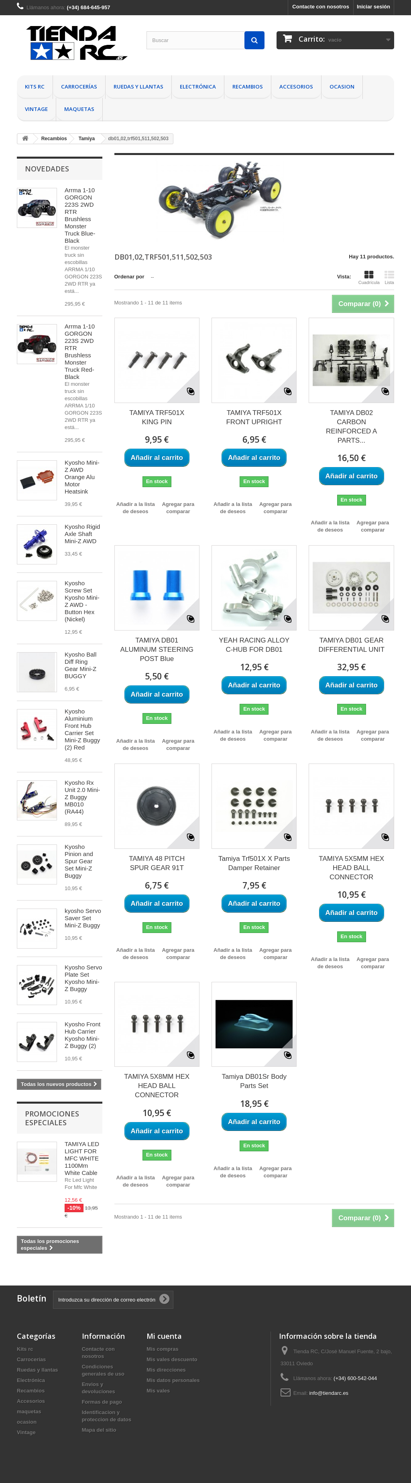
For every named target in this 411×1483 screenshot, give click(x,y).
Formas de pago (102, 1402)
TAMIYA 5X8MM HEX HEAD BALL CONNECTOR (156, 1086)
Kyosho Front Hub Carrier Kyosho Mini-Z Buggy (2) (82, 1035)
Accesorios (296, 86)
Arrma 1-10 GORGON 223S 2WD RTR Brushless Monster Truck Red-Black (80, 351)
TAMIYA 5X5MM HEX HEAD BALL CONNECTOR (351, 868)
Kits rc (35, 86)
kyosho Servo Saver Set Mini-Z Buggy (83, 918)
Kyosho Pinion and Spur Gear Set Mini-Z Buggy (79, 861)
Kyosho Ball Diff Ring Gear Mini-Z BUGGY (80, 665)
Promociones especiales (52, 1118)
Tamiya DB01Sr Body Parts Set (254, 1081)
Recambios (247, 86)
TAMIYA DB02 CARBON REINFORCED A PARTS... (351, 426)
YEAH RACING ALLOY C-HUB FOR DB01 (254, 645)
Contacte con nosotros (320, 7)
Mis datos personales (172, 1380)
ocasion (342, 86)
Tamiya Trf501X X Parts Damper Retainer (254, 863)
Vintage (36, 109)
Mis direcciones (166, 1370)
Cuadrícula (369, 277)
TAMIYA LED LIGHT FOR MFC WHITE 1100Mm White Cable (82, 1158)
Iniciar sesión (373, 7)
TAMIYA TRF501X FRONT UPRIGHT (254, 417)
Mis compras (162, 1349)
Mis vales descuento (171, 1359)
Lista (389, 277)
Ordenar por (129, 277)
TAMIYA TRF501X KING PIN (156, 417)
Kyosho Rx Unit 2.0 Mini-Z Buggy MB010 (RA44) (82, 797)
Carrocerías (79, 86)
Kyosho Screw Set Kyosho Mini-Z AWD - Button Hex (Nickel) (82, 601)
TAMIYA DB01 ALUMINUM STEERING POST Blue (156, 650)
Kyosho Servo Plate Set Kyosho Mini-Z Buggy (83, 978)
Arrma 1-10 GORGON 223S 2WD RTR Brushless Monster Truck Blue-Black (80, 215)
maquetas (79, 109)
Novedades (47, 168)
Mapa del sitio (99, 1430)
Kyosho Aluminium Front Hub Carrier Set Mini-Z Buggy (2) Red (82, 729)
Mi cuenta (164, 1336)
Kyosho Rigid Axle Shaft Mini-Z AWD (82, 533)
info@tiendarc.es (328, 1393)
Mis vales (158, 1391)
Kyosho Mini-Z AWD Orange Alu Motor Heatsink (82, 477)
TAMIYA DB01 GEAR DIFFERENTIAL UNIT (351, 645)
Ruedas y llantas (138, 86)
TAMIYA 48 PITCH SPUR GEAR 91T (157, 863)
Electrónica (198, 86)
